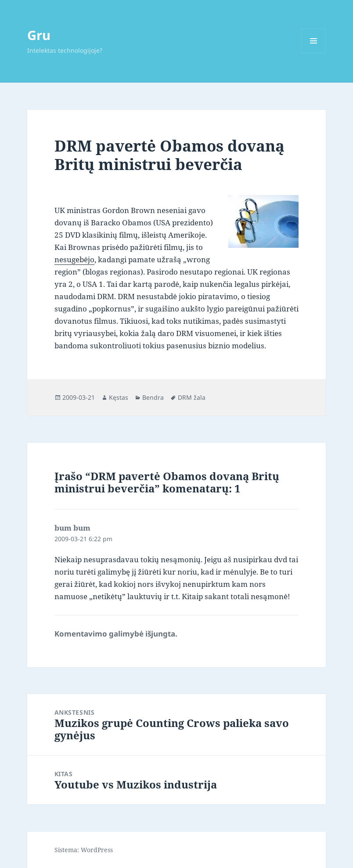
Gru (38, 34)
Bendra (153, 397)
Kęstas (118, 397)
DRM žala (191, 397)
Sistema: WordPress (83, 850)
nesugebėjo (74, 259)
